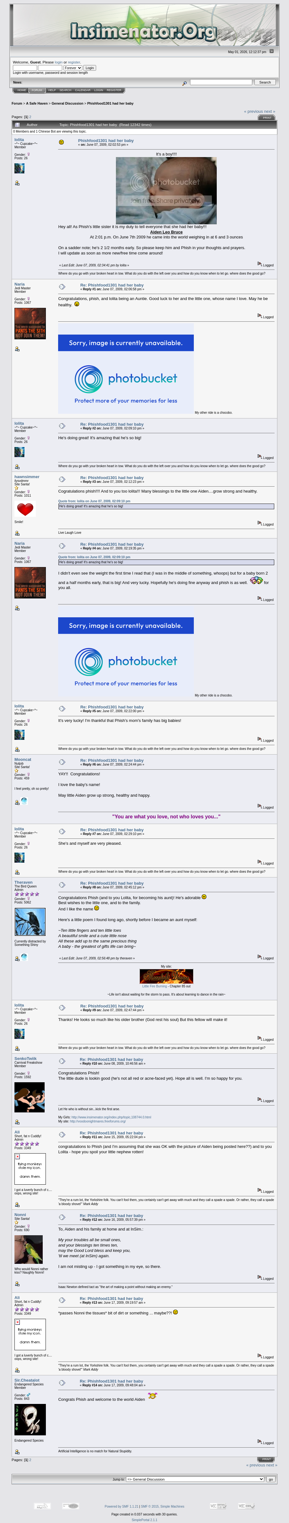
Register (114, 90)
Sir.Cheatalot (26, 1380)
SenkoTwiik (25, 1058)
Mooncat (22, 759)
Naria (19, 284)
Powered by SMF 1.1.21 (121, 1506)
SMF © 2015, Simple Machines (162, 1506)
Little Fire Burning (154, 986)
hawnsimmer (26, 476)
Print (267, 117)
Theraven (23, 882)
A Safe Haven (37, 103)
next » (269, 111)
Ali (17, 1132)
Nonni (20, 1214)
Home (22, 90)
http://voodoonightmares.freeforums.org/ (98, 1121)
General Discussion (67, 103)
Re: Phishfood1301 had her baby (112, 285)
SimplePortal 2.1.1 (144, 1520)
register (74, 62)
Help (52, 90)
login (59, 62)
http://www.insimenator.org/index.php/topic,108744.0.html (111, 1117)
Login (98, 90)
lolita (19, 139)
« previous (253, 111)
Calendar (82, 90)
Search (66, 90)
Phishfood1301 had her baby (110, 103)
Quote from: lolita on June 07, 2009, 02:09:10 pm (94, 501)
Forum (37, 90)
